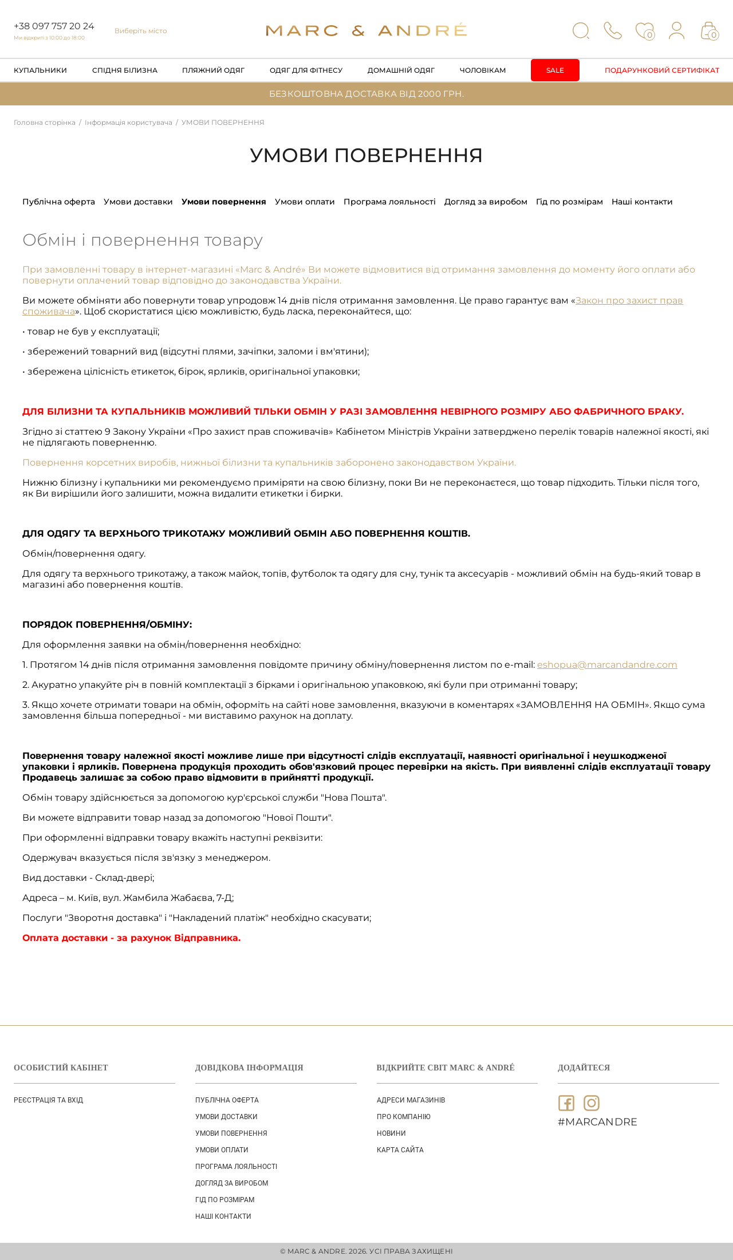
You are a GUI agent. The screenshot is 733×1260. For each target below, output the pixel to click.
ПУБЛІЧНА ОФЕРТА (58, 201)
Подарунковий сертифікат (662, 70)
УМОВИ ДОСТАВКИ (138, 201)
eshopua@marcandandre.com (607, 664)
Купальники (40, 70)
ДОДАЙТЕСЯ (584, 1068)
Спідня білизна (124, 70)
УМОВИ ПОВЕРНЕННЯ (224, 201)
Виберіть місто (141, 30)
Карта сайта (400, 1150)
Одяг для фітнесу (306, 70)
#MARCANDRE (597, 1122)
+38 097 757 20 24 (54, 26)
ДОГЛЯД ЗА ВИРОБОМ (485, 201)
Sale (555, 70)
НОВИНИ (391, 1133)
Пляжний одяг (213, 70)
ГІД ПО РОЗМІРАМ (569, 201)
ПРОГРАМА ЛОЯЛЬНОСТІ (390, 201)
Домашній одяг (401, 70)
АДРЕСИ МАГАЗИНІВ (411, 1100)
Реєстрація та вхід (48, 1100)
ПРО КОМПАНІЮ (404, 1117)
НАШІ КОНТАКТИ (642, 201)
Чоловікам (483, 70)
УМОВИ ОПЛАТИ (305, 201)
